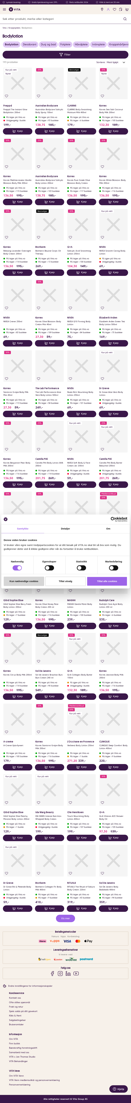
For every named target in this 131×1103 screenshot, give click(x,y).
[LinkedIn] (68, 973)
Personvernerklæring (19, 1084)
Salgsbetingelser (17, 1020)
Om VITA (13, 1039)
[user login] (108, 9)
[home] (14, 9)
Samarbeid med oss (19, 1052)
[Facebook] (52, 973)
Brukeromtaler (16, 1024)
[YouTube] (76, 973)
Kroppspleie (14, 28)
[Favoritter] (114, 9)
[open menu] (4, 9)
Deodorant (29, 44)
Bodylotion (27, 28)
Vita (4, 28)
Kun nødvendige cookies (24, 581)
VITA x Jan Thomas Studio (22, 1057)
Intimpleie (98, 44)
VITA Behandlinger (18, 1061)
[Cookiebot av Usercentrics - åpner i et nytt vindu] (113, 519)
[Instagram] (60, 973)
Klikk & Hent (15, 1015)
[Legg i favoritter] (6, 96)
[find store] (102, 9)
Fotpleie (65, 44)
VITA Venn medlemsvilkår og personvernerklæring (34, 1080)
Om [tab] (108, 528)
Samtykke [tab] (22, 528)
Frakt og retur (16, 1007)
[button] (125, 19)
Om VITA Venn (16, 1076)
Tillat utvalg (65, 581)
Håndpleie (81, 44)
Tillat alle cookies (107, 581)
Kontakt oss (15, 998)
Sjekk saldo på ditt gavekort (23, 1011)
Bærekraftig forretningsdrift (23, 1048)
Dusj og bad (48, 44)
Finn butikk (14, 1043)
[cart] (127, 9)
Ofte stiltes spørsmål (19, 1002)
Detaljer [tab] (65, 528)
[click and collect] (121, 9)
